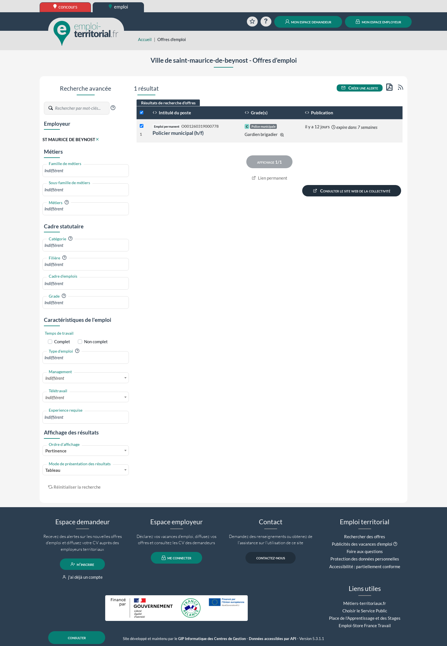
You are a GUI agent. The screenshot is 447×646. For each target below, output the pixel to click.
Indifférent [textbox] (54, 378)
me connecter (177, 557)
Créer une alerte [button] (359, 87)
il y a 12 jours (317, 126)
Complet (62, 341)
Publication (319, 112)
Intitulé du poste (172, 112)
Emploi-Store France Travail (365, 625)
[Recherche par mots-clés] (82, 108)
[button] (112, 108)
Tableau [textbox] (52, 470)
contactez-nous (270, 557)
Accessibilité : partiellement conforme (364, 566)
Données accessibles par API (272, 639)
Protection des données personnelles (364, 558)
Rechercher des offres (364, 536)
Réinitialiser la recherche (74, 486)
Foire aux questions (365, 551)
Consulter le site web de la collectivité (352, 190)
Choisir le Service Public (364, 610)
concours (65, 7)
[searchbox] (85, 170)
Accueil (145, 39)
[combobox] (86, 171)
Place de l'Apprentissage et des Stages (365, 618)
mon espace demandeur (308, 21)
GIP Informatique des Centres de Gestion (212, 639)
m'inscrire (82, 564)
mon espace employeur (378, 21)
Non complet (96, 341)
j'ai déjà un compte (82, 577)
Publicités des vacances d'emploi (362, 544)
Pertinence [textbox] (55, 450)
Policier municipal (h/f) (178, 133)
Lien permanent (269, 177)
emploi (118, 7)
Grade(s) (256, 112)
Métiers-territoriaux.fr (364, 603)
